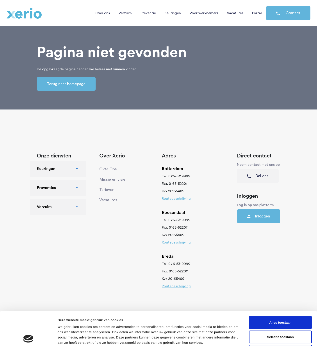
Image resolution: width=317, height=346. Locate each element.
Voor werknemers (204, 13)
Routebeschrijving (176, 198)
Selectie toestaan (280, 303)
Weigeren (280, 317)
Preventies (58, 188)
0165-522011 (179, 183)
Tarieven (106, 190)
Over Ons (108, 169)
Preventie (148, 13)
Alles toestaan (280, 288)
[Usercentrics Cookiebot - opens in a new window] (28, 337)
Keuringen (173, 13)
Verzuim (125, 13)
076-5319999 (179, 176)
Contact (288, 13)
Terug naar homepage (66, 84)
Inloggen (258, 216)
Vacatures (235, 13)
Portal (257, 13)
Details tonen (236, 337)
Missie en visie (112, 179)
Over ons (102, 13)
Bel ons (258, 176)
